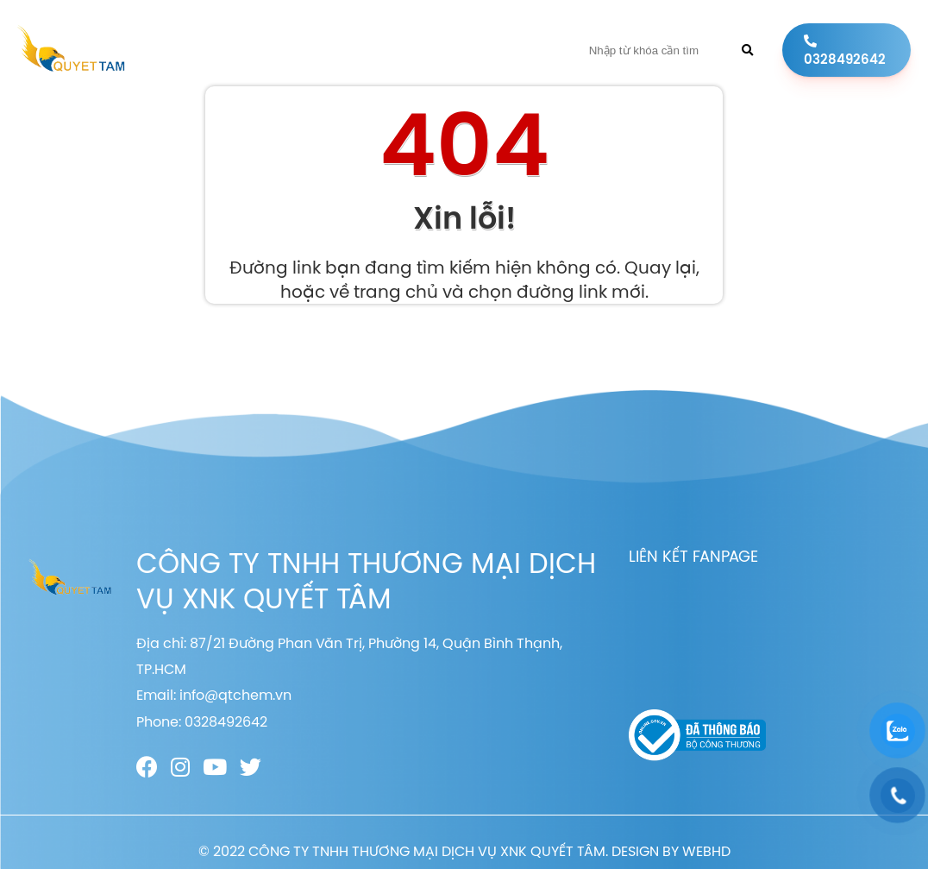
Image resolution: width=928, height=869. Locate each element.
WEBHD (706, 850)
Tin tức (451, 50)
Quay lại (660, 267)
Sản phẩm (377, 50)
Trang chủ (213, 50)
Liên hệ (516, 50)
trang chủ (396, 291)
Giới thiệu (297, 50)
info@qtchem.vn (235, 694)
